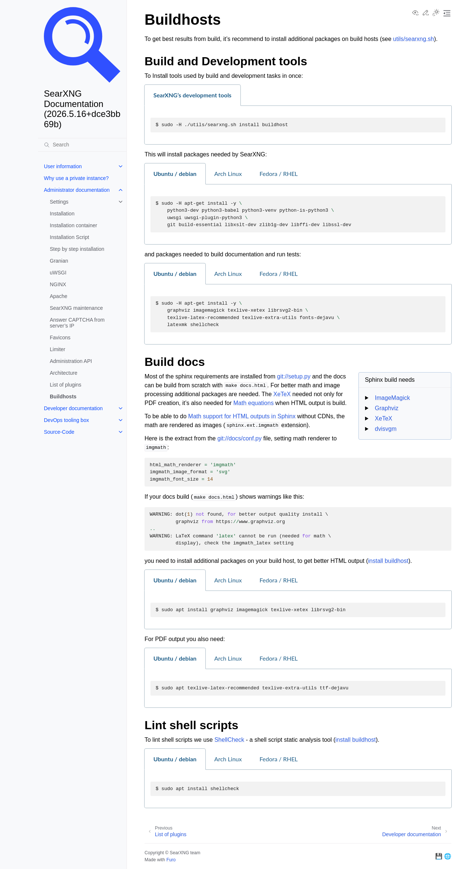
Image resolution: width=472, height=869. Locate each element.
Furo (171, 859)
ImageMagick (392, 398)
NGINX (58, 284)
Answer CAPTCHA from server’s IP (77, 323)
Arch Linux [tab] (228, 173)
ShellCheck (229, 740)
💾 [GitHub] (438, 856)
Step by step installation (77, 249)
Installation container (73, 225)
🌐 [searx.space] (447, 856)
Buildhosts (63, 396)
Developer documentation (73, 408)
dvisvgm (386, 429)
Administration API (71, 361)
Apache (58, 296)
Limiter (57, 349)
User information (63, 166)
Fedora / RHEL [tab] (279, 173)
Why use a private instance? (76, 178)
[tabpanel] (298, 125)
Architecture (63, 373)
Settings (59, 202)
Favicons (60, 337)
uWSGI (58, 273)
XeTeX (383, 418)
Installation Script (69, 237)
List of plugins (65, 385)
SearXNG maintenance (76, 308)
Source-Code (59, 432)
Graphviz (387, 408)
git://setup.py (293, 376)
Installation (62, 214)
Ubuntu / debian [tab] (175, 173)
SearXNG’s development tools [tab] (192, 94)
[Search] (82, 144)
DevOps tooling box (66, 420)
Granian (59, 261)
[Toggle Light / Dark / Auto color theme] (436, 13)
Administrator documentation (77, 190)
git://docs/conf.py (239, 438)
